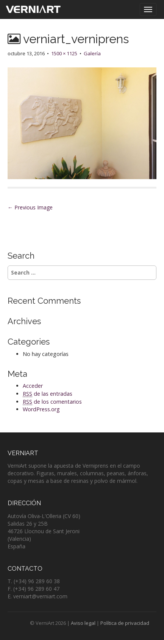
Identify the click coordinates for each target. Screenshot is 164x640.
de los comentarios (52, 402)
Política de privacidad (124, 623)
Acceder (33, 385)
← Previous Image (30, 207)
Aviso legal (83, 623)
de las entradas (47, 394)
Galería (92, 53)
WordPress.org (41, 409)
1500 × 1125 (64, 53)
